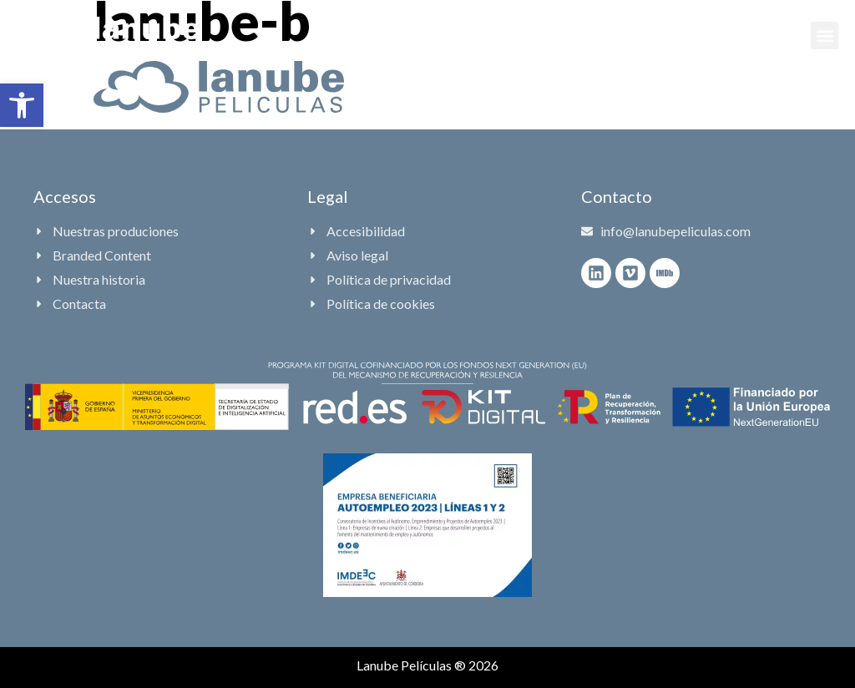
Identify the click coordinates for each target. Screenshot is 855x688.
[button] (21, 105)
